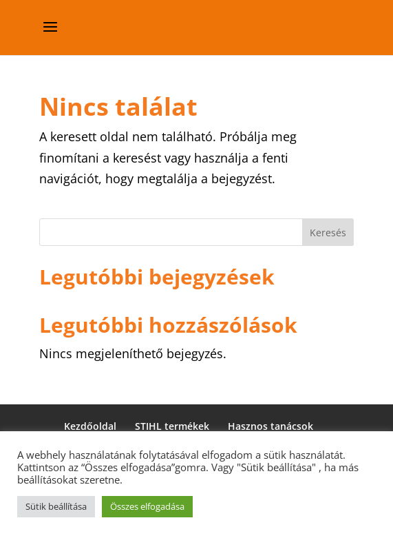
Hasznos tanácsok (270, 426)
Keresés (328, 232)
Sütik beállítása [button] (56, 506)
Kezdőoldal (90, 426)
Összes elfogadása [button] (147, 506)
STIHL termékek (172, 426)
